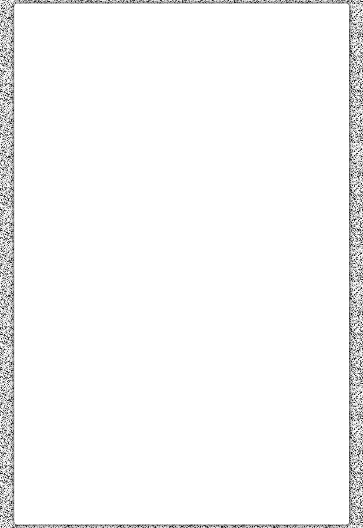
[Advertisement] (182, 71)
